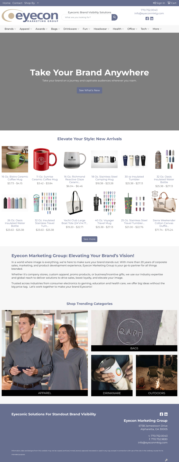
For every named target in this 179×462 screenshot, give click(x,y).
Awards (41, 29)
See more (89, 239)
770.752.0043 (149, 10)
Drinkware (71, 29)
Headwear (101, 29)
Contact (17, 3)
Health (118, 29)
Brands (10, 29)
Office (132, 29)
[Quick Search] (86, 17)
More (157, 29)
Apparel (26, 29)
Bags (55, 29)
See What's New (89, 90)
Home (6, 3)
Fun (86, 29)
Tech (145, 29)
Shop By (29, 3)
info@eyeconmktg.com (149, 13)
